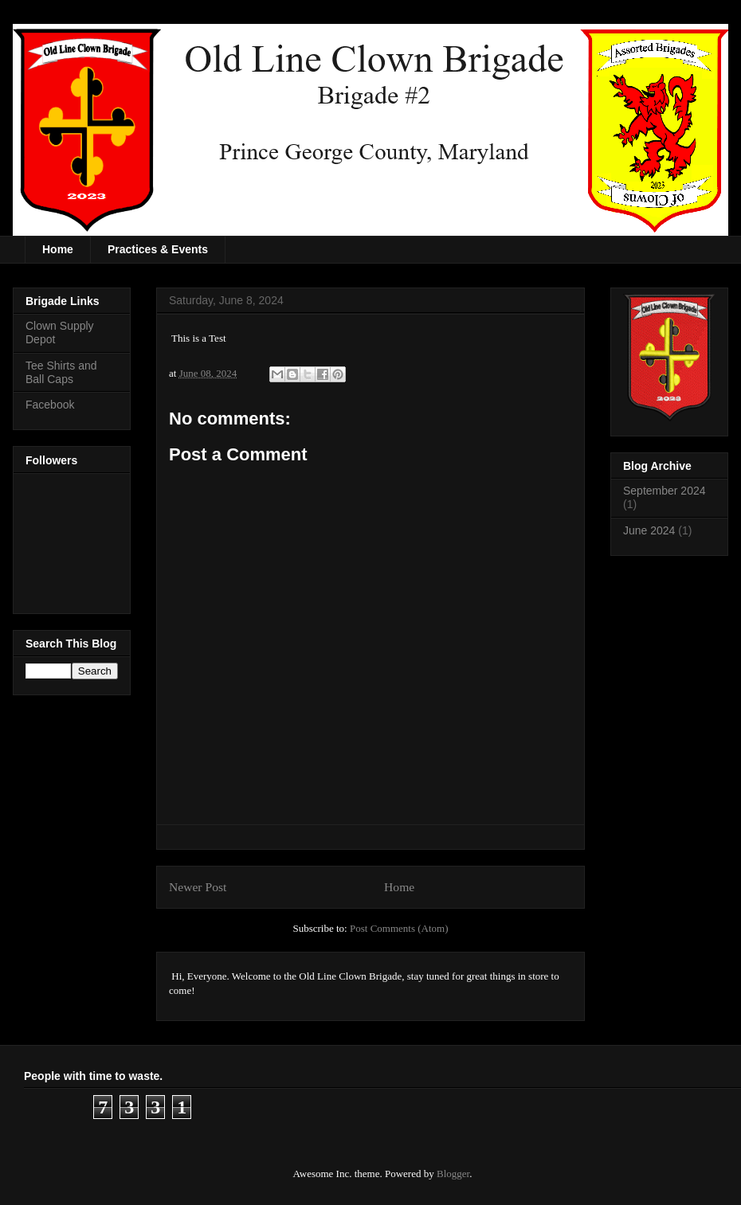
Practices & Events (158, 249)
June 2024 (649, 530)
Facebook (49, 404)
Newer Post (197, 887)
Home (57, 249)
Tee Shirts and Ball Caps (61, 372)
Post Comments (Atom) (399, 928)
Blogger (453, 1174)
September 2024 (664, 490)
